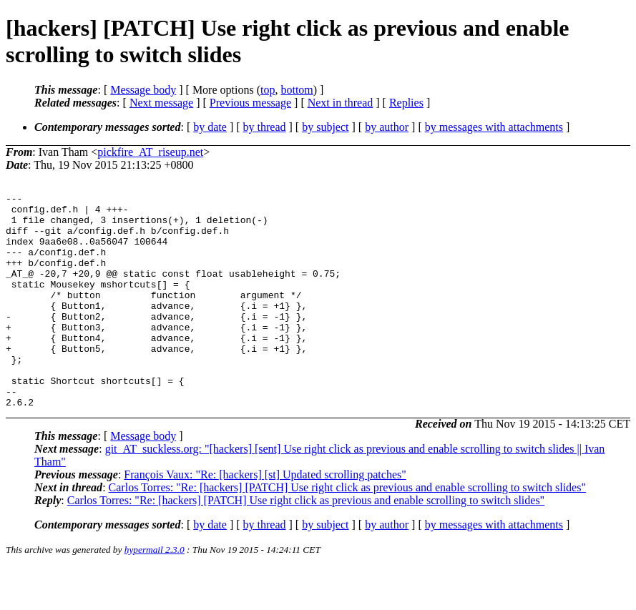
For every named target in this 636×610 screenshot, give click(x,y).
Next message (161, 103)
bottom (296, 90)
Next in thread (340, 103)
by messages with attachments (494, 127)
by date (210, 127)
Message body (143, 90)
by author (386, 127)
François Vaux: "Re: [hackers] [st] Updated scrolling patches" (265, 517)
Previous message (250, 103)
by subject (325, 127)
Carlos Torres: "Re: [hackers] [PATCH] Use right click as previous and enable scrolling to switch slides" (347, 530)
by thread (264, 127)
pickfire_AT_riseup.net (150, 152)
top (267, 90)
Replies (406, 103)
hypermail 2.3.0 (154, 592)
